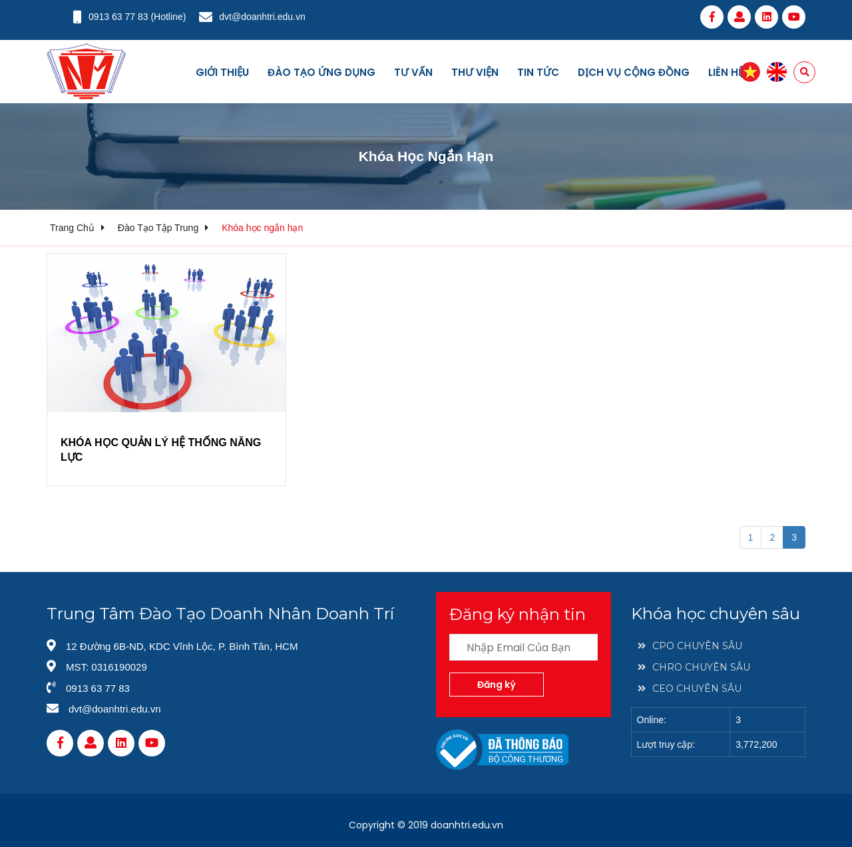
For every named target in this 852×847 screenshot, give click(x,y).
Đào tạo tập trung (158, 227)
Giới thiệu (222, 72)
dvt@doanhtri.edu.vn (262, 16)
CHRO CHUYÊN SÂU (694, 667)
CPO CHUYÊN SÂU (690, 646)
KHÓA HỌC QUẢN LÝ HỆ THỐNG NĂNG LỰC (161, 450)
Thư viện (475, 72)
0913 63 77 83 (118, 16)
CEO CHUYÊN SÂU (690, 689)
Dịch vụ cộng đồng (634, 72)
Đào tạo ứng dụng (321, 72)
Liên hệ (726, 72)
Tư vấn (413, 72)
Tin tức (538, 72)
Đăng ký (496, 684)
